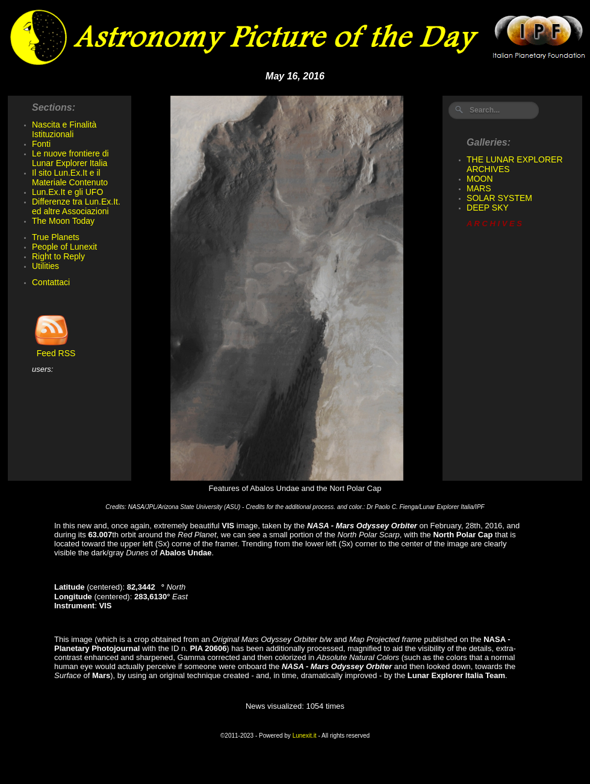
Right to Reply (58, 256)
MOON (480, 179)
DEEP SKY (488, 207)
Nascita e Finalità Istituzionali (64, 129)
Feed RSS (53, 349)
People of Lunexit (64, 247)
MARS (479, 188)
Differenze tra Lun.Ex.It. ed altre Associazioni (76, 206)
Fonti (41, 144)
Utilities (45, 266)
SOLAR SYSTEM (499, 198)
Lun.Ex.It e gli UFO (67, 192)
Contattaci (51, 282)
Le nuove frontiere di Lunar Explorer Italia (70, 158)
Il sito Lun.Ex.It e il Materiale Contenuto (70, 177)
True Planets (55, 237)
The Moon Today (63, 221)
